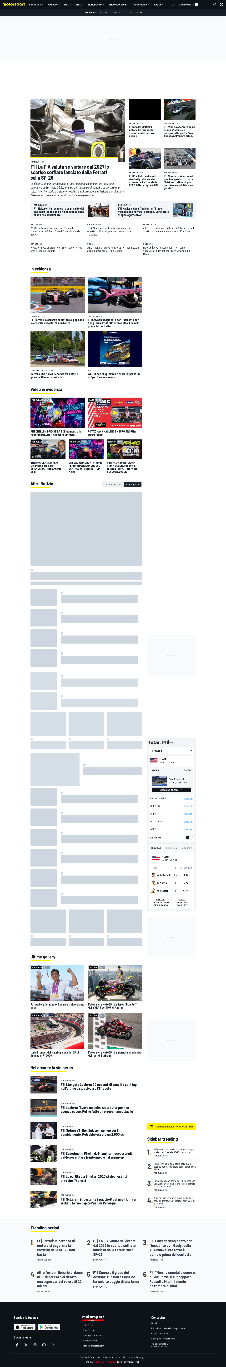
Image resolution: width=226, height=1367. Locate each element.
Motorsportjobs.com (92, 1335)
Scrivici (154, 1323)
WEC (66, 4)
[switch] (189, 837)
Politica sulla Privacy (133, 1357)
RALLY (157, 4)
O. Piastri (162, 890)
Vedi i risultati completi (182, 902)
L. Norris (162, 882)
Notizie (117, 12)
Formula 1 (35, 4)
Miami (163, 759)
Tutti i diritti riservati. (128, 1361)
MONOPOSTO (95, 4)
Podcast (104, 12)
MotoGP (52, 4)
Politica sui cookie (111, 1357)
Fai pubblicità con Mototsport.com (168, 1328)
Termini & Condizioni (90, 1357)
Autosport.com (89, 1340)
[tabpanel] (86, 719)
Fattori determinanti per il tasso (161, 902)
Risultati (188, 798)
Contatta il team (159, 1333)
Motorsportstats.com (93, 1345)
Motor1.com (88, 1330)
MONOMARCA (140, 4)
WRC (78, 4)
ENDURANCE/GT (117, 4)
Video (140, 12)
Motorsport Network (105, 1361)
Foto (129, 12)
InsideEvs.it (88, 1325)
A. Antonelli (164, 874)
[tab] (113, 484)
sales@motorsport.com (163, 1338)
